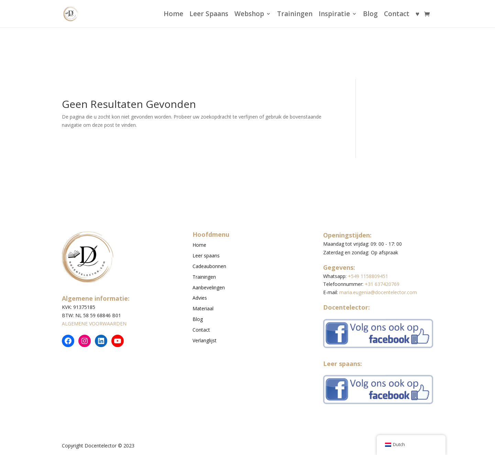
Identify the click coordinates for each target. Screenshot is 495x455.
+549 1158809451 (368, 276)
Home (173, 14)
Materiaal (202, 308)
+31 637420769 (382, 284)
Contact (396, 14)
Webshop (249, 14)
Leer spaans (206, 255)
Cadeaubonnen (209, 266)
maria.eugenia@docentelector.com (378, 292)
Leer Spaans (208, 14)
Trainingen (294, 14)
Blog (370, 14)
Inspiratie (334, 14)
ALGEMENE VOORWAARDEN (94, 323)
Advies (199, 298)
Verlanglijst (204, 340)
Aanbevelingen (208, 287)
